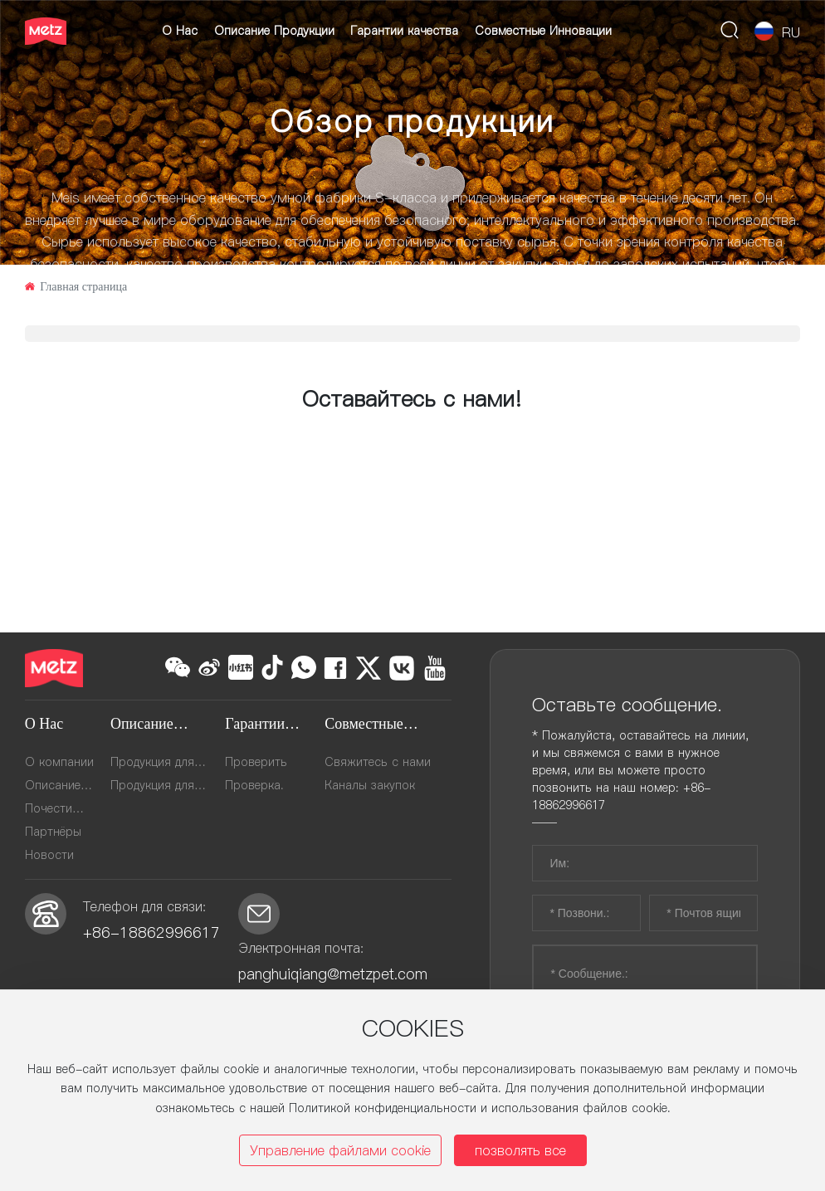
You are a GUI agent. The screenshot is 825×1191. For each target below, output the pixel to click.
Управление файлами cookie (340, 1150)
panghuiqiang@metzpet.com (332, 974)
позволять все (520, 1150)
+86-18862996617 (154, 932)
